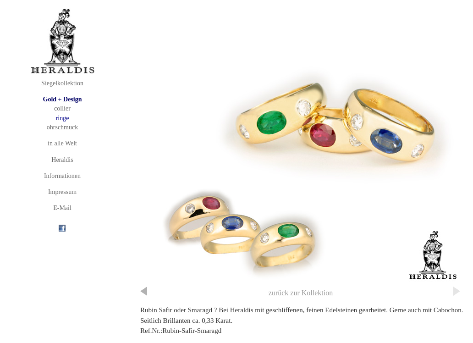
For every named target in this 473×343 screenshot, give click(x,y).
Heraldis (62, 159)
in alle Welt (62, 143)
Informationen (62, 175)
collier (62, 108)
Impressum (62, 191)
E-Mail (62, 208)
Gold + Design (62, 99)
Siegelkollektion (62, 83)
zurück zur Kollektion (301, 293)
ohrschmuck (62, 127)
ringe (62, 118)
